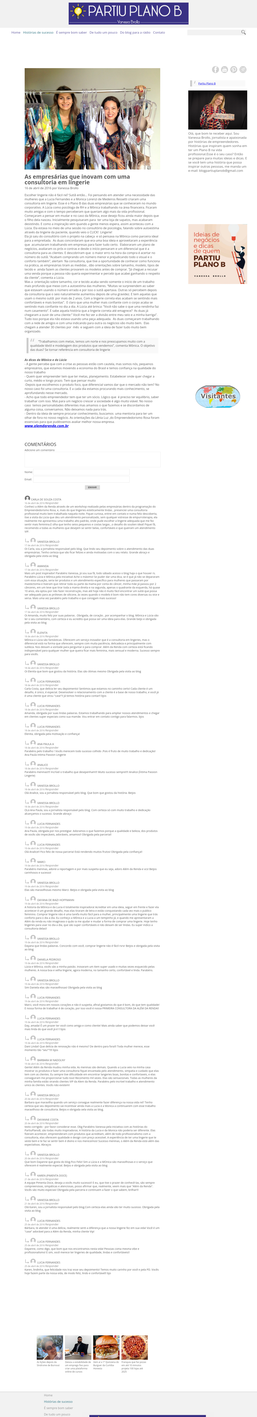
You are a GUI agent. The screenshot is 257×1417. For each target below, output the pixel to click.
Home (16, 32)
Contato (159, 32)
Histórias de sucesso (38, 32)
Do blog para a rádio (135, 32)
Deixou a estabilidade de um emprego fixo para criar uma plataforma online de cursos (78, 1336)
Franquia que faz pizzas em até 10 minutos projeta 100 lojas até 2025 (133, 1336)
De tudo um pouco (103, 32)
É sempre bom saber (71, 32)
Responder (52, 503)
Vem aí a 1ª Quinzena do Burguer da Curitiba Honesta (106, 1335)
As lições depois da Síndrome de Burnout (48, 1333)
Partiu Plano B (208, 83)
